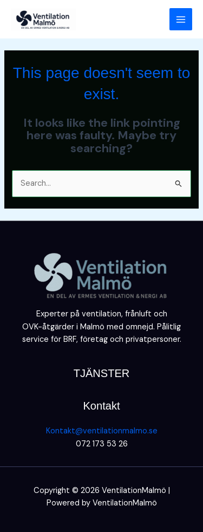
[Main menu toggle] (180, 19)
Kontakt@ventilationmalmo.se (102, 431)
